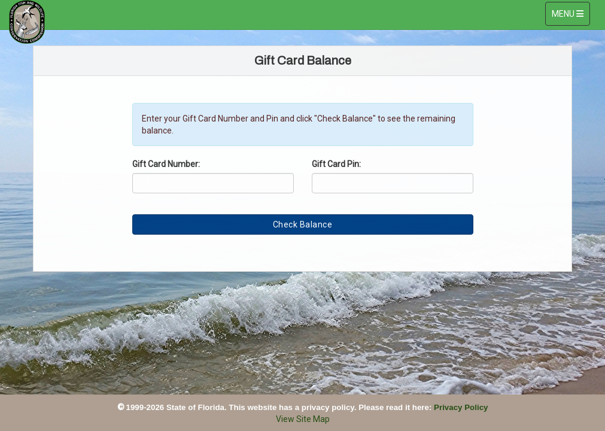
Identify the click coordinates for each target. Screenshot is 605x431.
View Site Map (303, 419)
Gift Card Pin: (336, 164)
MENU (570, 13)
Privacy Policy (461, 407)
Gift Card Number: (166, 164)
